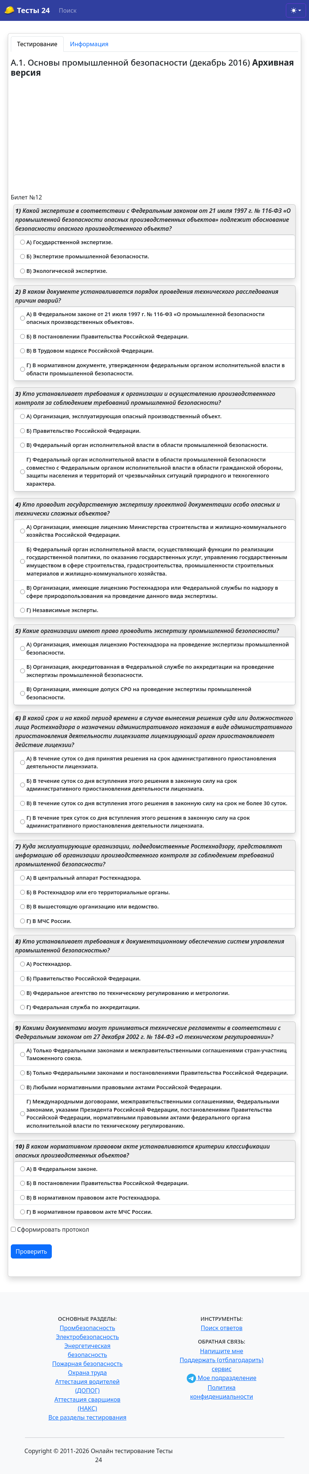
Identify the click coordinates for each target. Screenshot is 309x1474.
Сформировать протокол (53, 1229)
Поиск (68, 10)
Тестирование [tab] (37, 44)
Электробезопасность (87, 1337)
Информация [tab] (89, 44)
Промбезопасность (87, 1328)
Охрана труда (87, 1373)
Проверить (31, 1251)
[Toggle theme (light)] (296, 10)
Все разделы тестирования (87, 1417)
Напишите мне (221, 1351)
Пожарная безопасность (87, 1364)
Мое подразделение (221, 1378)
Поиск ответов (222, 1328)
